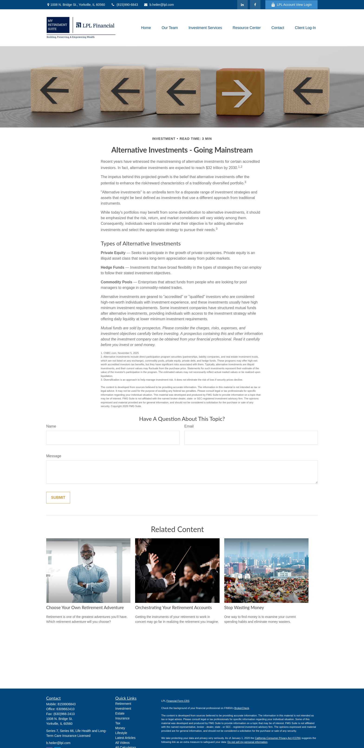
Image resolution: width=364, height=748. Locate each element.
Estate (120, 713)
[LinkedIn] (242, 4)
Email (189, 426)
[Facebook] (255, 4)
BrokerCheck (241, 708)
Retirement (123, 704)
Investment (123, 708)
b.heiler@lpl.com (159, 5)
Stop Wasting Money (244, 607)
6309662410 (65, 709)
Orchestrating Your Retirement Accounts (173, 607)
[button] (146, 28)
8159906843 (67, 704)
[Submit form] (58, 497)
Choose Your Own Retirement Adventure (85, 607)
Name (51, 426)
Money (120, 728)
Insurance (122, 718)
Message (53, 456)
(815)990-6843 (124, 5)
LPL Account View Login (291, 5)
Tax (117, 723)
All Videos (122, 743)
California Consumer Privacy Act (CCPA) (278, 738)
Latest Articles (125, 738)
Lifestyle (121, 733)
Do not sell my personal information (247, 742)
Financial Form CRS (177, 700)
